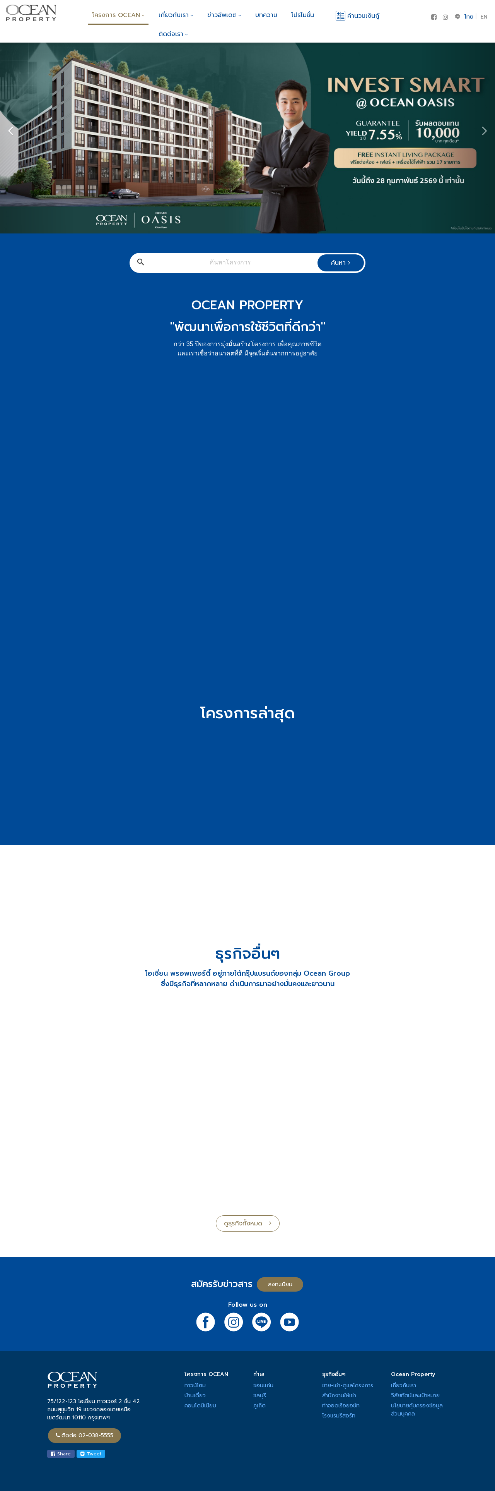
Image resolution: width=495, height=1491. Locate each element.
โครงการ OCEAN (118, 15)
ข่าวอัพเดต (224, 15)
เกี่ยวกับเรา (176, 15)
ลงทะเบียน (280, 1284)
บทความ (266, 15)
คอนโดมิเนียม (200, 1406)
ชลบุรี (259, 1395)
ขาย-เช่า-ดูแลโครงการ (347, 1385)
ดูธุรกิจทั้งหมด (247, 1223)
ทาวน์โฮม (195, 1385)
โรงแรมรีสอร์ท (338, 1416)
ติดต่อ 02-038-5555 (84, 1435)
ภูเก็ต (259, 1406)
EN (484, 17)
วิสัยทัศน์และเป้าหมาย (415, 1395)
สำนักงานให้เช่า (339, 1395)
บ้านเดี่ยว (195, 1395)
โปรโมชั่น (302, 15)
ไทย (468, 17)
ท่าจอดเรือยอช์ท (341, 1406)
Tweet (90, 1453)
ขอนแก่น (263, 1385)
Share (61, 1453)
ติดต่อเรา (173, 34)
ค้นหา (340, 263)
